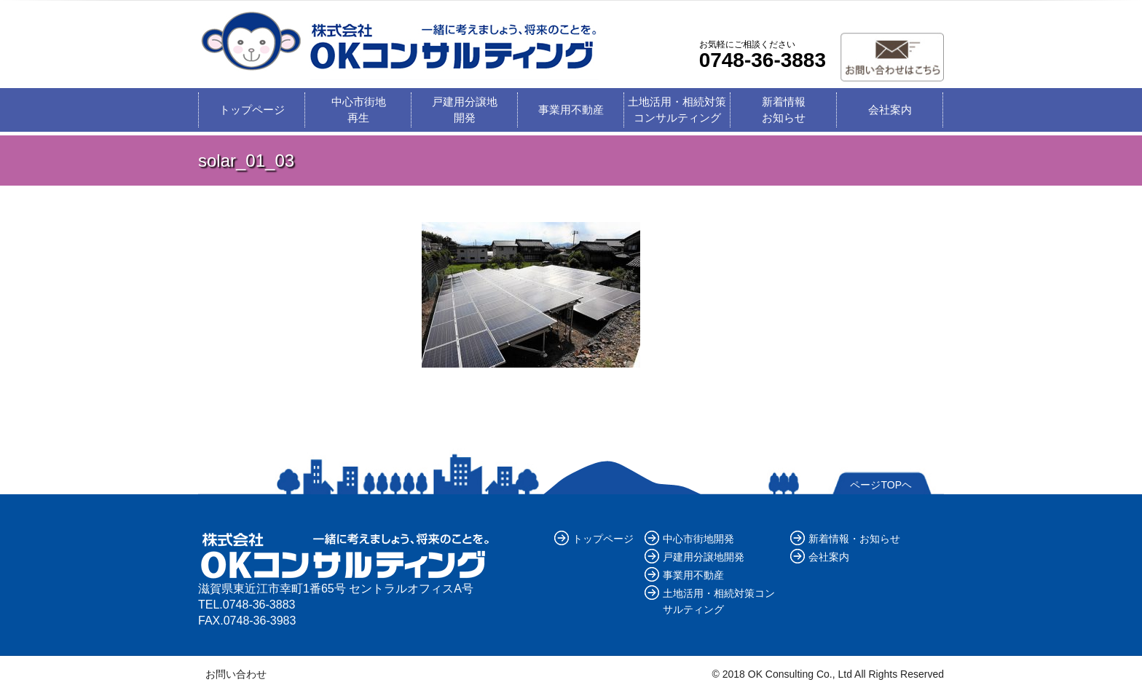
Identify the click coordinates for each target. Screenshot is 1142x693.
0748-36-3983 (260, 620)
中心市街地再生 (358, 109)
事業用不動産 (571, 109)
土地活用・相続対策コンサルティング (677, 109)
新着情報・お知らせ (854, 538)
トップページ (252, 109)
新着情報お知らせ (784, 109)
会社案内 (890, 109)
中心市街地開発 (698, 538)
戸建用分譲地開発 (464, 109)
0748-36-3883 (762, 60)
